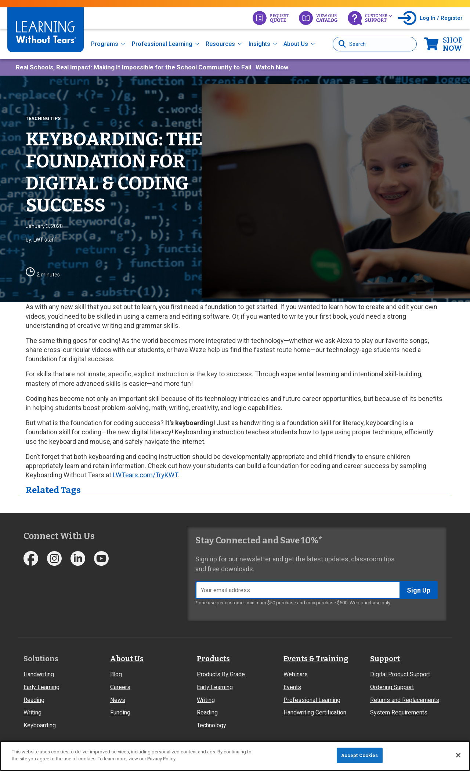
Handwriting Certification (314, 712)
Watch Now (272, 67)
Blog (116, 674)
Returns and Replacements (404, 699)
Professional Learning (162, 43)
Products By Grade (221, 674)
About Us (295, 43)
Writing (32, 712)
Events (292, 687)
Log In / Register (441, 18)
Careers (120, 687)
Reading (34, 699)
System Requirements (398, 712)
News (117, 699)
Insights (259, 43)
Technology (211, 725)
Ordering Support (392, 687)
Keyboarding (40, 725)
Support (385, 658)
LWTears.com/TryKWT (145, 475)
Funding (120, 712)
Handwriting (39, 674)
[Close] (458, 755)
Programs (104, 43)
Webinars (295, 674)
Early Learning (41, 687)
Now (453, 44)
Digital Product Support (400, 674)
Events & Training (315, 658)
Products (213, 658)
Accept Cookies (359, 755)
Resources (220, 43)
